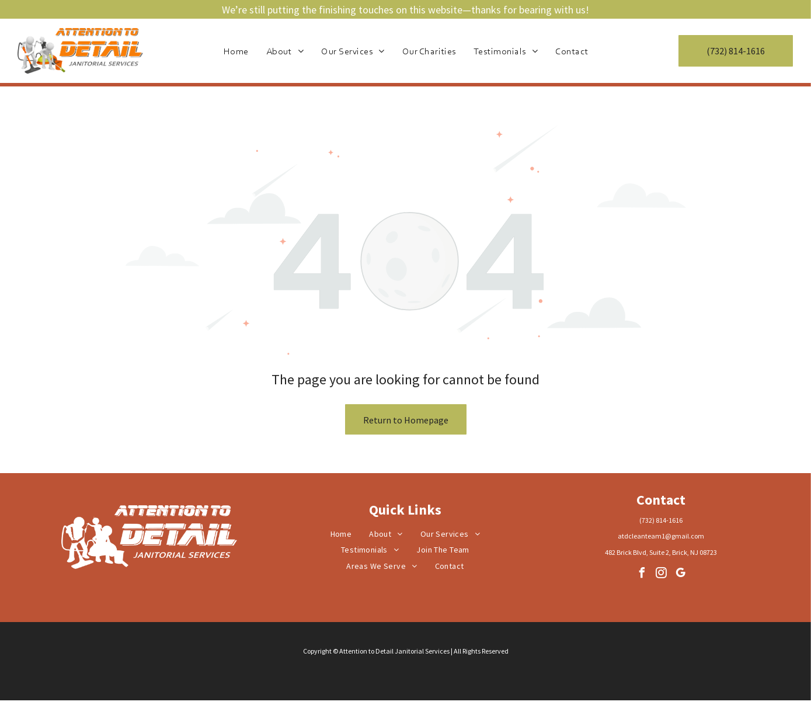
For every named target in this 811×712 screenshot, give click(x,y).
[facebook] (642, 574)
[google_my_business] (680, 574)
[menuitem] (236, 50)
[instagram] (661, 574)
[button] (352, 50)
